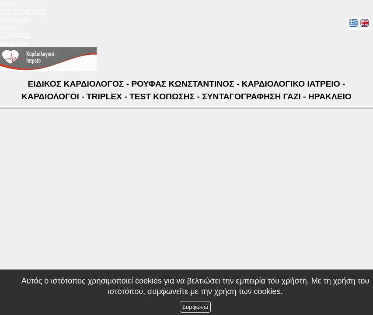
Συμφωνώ (195, 307)
